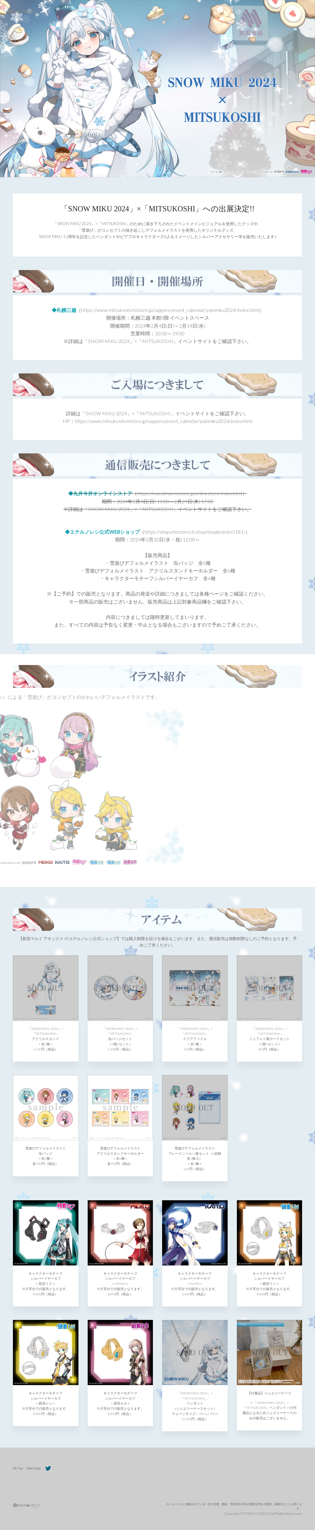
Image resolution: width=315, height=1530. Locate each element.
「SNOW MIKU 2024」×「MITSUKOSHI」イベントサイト (147, 341)
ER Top (18, 1468)
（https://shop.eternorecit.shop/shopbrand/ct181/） (195, 532)
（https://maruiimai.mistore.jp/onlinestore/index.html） (189, 493)
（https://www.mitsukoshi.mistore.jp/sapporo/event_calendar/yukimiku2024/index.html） (170, 310)
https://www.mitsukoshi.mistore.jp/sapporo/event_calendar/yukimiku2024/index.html (163, 421)
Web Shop (34, 1468)
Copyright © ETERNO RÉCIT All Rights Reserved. (262, 1513)
